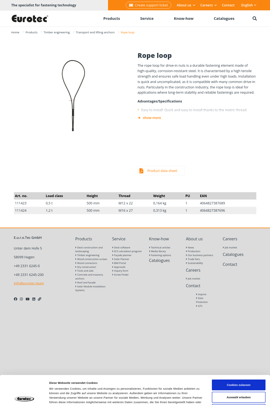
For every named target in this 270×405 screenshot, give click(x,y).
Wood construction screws (91, 259)
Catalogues (159, 260)
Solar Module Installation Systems (90, 288)
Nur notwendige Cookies (238, 380)
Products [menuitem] (111, 18)
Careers (208, 5)
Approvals (118, 267)
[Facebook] (15, 299)
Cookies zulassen (238, 355)
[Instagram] (21, 299)
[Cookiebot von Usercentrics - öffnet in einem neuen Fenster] (24, 398)
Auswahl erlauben (239, 368)
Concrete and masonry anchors (89, 276)
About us (186, 5)
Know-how (159, 238)
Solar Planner (120, 259)
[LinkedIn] (33, 299)
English (248, 5)
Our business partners (199, 255)
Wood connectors (86, 263)
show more (152, 117)
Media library (157, 251)
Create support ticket (148, 5)
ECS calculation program (127, 251)
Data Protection (202, 300)
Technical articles (159, 247)
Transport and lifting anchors (95, 32)
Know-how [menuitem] (184, 18)
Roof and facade (85, 282)
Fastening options (160, 255)
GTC (199, 306)
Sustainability (194, 263)
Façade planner (121, 255)
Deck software (121, 247)
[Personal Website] (39, 299)
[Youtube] (27, 299)
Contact (228, 5)
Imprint (201, 294)
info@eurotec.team (29, 283)
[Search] (254, 18)
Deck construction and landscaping (89, 249)
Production (193, 251)
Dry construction (85, 267)
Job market (193, 278)
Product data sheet (162, 170)
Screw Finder (120, 274)
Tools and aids (84, 270)
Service (119, 238)
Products (31, 32)
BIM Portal (119, 263)
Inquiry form (120, 270)
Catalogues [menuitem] (224, 18)
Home (15, 32)
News (190, 247)
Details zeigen (199, 397)
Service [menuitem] (147, 18)
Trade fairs (193, 259)
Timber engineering (57, 32)
